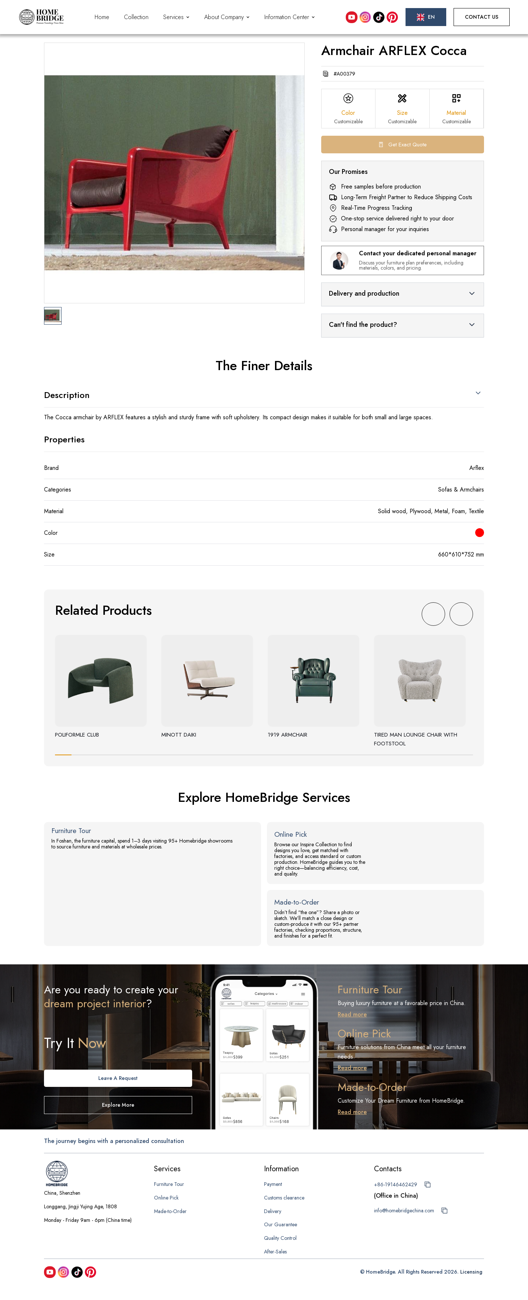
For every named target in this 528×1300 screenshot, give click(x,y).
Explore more (118, 1105)
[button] (176, 17)
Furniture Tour (169, 1184)
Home (102, 17)
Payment (273, 1184)
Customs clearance (284, 1197)
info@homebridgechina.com (404, 1210)
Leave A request (118, 1078)
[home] (41, 17)
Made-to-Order (170, 1211)
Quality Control (280, 1238)
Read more (352, 1014)
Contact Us (481, 17)
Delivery (272, 1211)
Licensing (471, 1271)
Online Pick (166, 1197)
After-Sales (275, 1251)
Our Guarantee (280, 1224)
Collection (136, 17)
